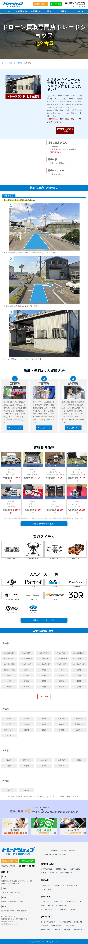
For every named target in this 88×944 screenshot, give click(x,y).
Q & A (80, 11)
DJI (81, 902)
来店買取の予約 (75, 869)
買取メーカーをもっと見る (44, 620)
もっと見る (44, 696)
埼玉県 (4, 877)
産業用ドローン (59, 902)
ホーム (7, 11)
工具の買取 (56, 929)
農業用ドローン (72, 902)
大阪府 (4, 888)
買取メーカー (66, 11)
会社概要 (72, 850)
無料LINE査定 (56, 4)
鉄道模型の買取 (56, 926)
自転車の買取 (78, 922)
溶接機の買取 (78, 929)
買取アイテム (51, 11)
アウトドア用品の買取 (48, 922)
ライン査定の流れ (46, 889)
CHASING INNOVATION (48, 909)
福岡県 (4, 897)
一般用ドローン (46, 902)
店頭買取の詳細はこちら (64, 130)
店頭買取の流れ (72, 885)
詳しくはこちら (14, 428)
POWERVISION (61, 905)
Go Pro (50, 905)
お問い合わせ (55, 850)
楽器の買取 (44, 926)
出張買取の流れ (22, 11)
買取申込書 (53, 873)
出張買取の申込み (46, 869)
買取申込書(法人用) (66, 873)
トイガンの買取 (69, 926)
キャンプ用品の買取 (64, 922)
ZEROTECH (63, 909)
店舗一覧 (12, 63)
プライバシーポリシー (50, 854)
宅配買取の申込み (61, 869)
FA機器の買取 (45, 929)
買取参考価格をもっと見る (44, 524)
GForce (73, 909)
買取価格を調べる (40, 4)
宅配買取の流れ (36, 11)
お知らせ (63, 854)
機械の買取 (66, 929)
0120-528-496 (55, 152)
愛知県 (19, 63)
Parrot (43, 905)
